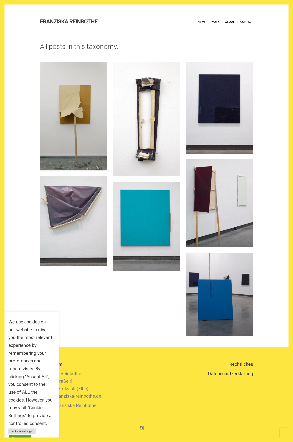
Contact (246, 22)
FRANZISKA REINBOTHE (68, 21)
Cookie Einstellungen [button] (22, 431)
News (201, 22)
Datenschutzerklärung (230, 373)
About (229, 22)
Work (215, 22)
